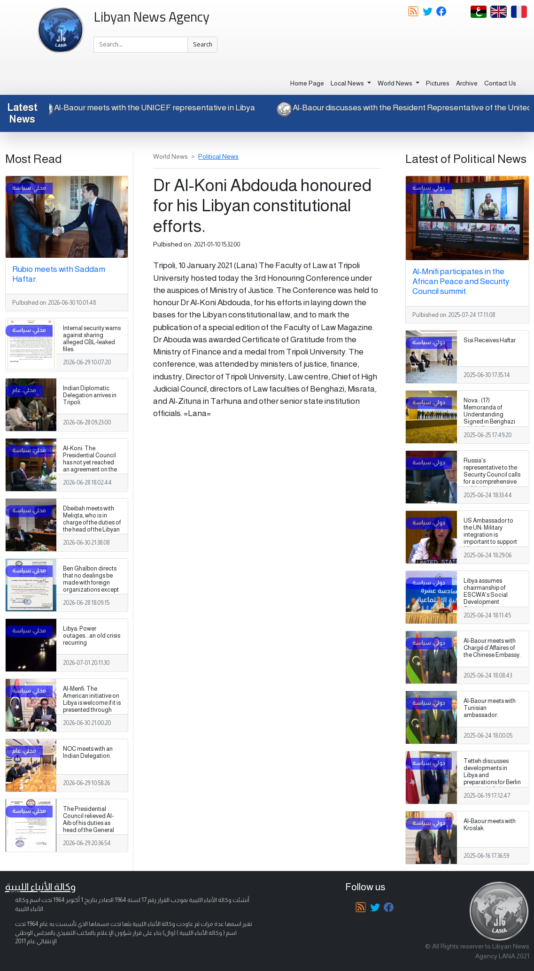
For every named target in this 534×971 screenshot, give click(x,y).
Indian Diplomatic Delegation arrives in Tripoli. (89, 395)
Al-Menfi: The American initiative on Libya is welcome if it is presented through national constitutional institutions (92, 710)
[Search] (140, 45)
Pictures (437, 83)
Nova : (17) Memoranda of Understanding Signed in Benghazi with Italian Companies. (489, 418)
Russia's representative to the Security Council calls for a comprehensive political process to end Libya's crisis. (492, 478)
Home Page (307, 83)
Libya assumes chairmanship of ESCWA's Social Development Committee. (486, 595)
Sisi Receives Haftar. (490, 340)
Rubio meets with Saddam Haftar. (58, 274)
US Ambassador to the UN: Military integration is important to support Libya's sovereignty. (490, 534)
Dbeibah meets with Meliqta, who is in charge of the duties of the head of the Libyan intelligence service (92, 522)
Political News (218, 156)
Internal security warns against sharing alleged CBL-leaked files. (92, 339)
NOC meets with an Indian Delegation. (88, 752)
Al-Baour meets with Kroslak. (490, 825)
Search (202, 44)
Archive (467, 83)
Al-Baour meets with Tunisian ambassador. (490, 708)
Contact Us (500, 83)
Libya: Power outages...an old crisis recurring (91, 635)
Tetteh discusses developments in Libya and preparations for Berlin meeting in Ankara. (492, 775)
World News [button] (396, 83)
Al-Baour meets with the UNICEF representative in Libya (148, 107)
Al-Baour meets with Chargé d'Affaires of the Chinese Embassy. (492, 648)
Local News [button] (348, 83)
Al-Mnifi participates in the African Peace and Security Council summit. (461, 281)
